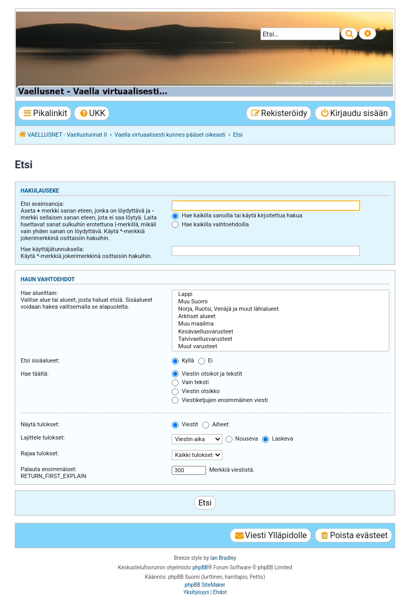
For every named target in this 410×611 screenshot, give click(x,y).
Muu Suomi (280, 301)
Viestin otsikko (196, 391)
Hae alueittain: (39, 293)
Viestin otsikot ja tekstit (207, 373)
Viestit (185, 424)
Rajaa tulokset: (40, 453)
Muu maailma (280, 324)
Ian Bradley (223, 558)
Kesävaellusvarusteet (280, 332)
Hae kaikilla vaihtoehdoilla (210, 224)
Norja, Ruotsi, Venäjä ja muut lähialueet (280, 309)
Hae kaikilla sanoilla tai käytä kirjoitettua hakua (237, 215)
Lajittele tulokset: (42, 437)
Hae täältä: (35, 373)
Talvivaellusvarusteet (280, 339)
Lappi (280, 294)
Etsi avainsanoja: (42, 204)
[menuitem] (91, 113)
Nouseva (242, 438)
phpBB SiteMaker (205, 585)
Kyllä (183, 360)
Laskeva (277, 438)
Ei (205, 360)
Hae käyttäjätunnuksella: (52, 249)
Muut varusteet (280, 346)
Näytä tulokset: (40, 424)
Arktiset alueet (280, 316)
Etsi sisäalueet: (40, 360)
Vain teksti (190, 382)
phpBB (200, 567)
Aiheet (215, 424)
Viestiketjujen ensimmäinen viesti (220, 400)
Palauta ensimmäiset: (49, 469)
